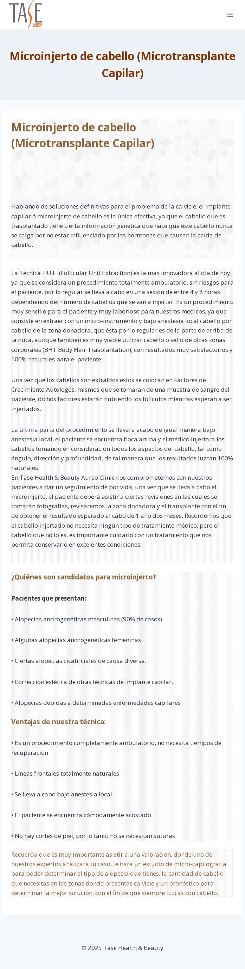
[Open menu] (230, 14)
